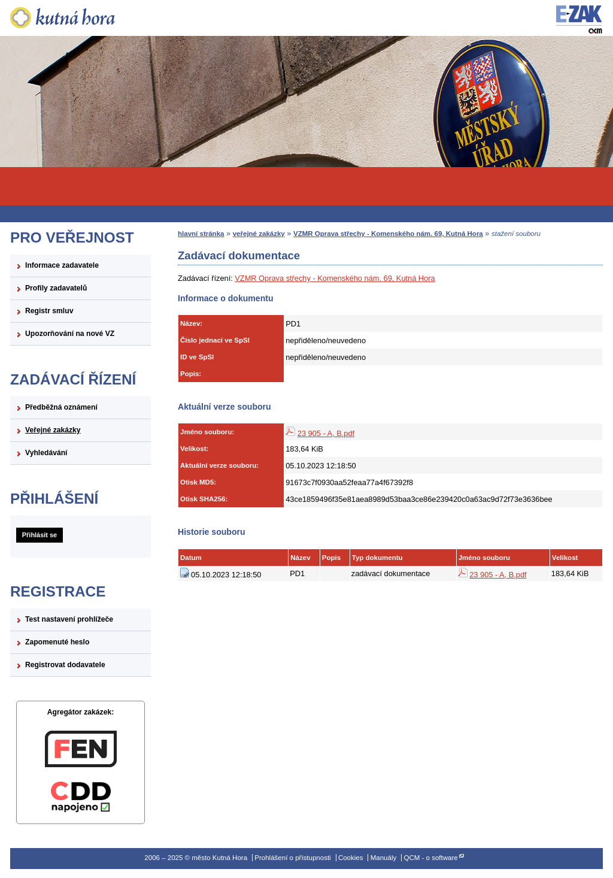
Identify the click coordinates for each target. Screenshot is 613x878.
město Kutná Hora (80, 18)
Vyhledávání (46, 453)
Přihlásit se (39, 534)
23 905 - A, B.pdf (326, 433)
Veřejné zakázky (53, 430)
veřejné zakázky (259, 233)
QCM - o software (430, 857)
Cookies (350, 857)
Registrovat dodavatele (65, 665)
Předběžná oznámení (61, 407)
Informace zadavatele (62, 265)
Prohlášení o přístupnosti (292, 857)
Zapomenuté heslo (57, 642)
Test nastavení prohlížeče (69, 619)
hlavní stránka (201, 233)
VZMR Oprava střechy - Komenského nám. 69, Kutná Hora (388, 233)
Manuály (384, 857)
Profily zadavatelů (56, 288)
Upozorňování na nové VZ (69, 333)
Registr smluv (49, 311)
